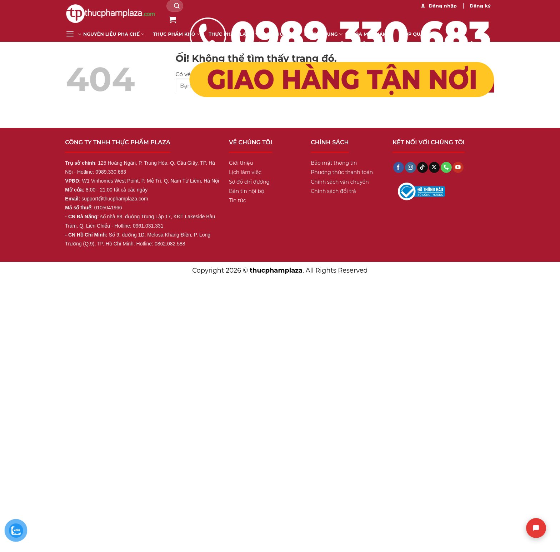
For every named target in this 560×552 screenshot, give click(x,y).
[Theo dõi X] (434, 167)
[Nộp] (177, 6)
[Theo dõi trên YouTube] (457, 167)
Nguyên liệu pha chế (114, 34)
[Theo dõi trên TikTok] (422, 167)
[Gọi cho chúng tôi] (446, 167)
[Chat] (536, 528)
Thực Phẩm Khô (176, 34)
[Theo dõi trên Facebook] (398, 167)
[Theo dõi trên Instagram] (410, 167)
